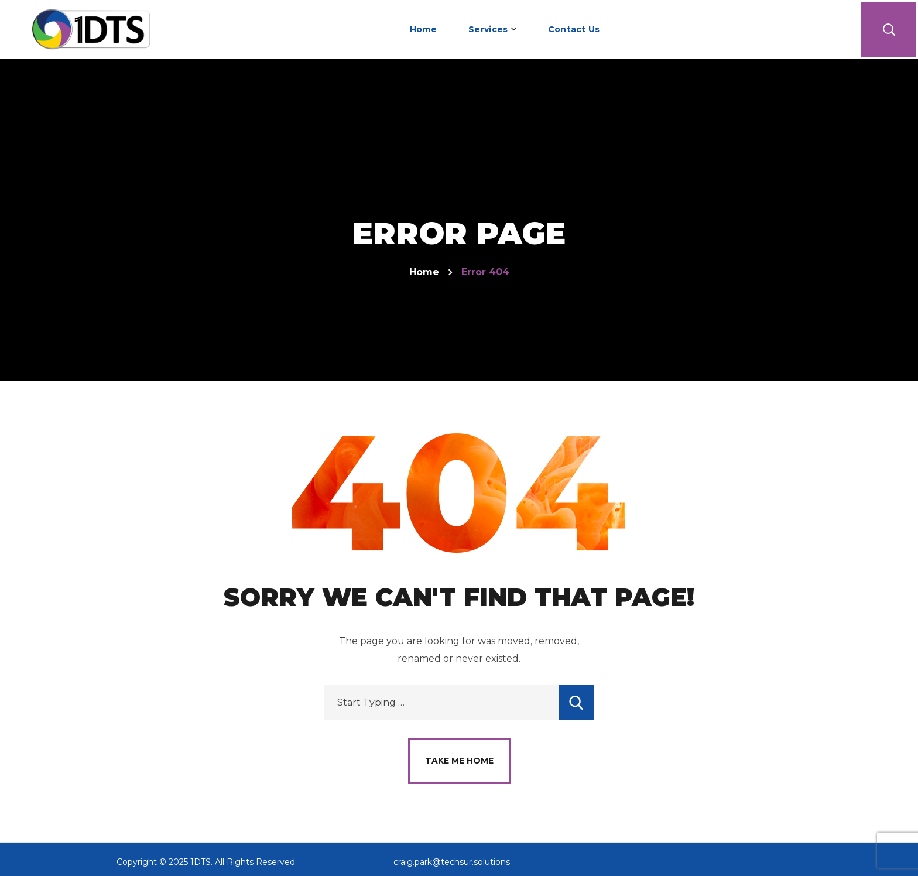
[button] (888, 29)
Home (424, 272)
